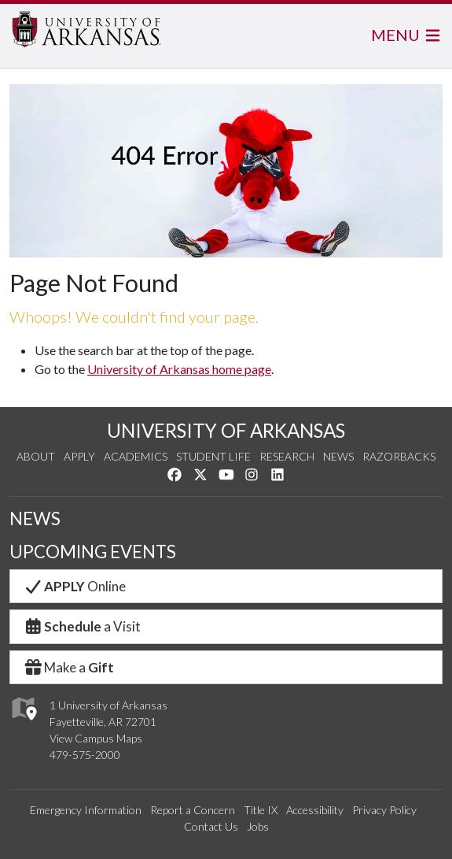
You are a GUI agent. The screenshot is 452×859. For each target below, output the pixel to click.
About (36, 456)
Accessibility (315, 809)
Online (74, 586)
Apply (79, 456)
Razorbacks (398, 456)
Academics (135, 456)
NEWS (35, 518)
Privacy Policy (384, 809)
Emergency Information (85, 809)
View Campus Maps (96, 738)
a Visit (82, 626)
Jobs (258, 826)
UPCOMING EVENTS (92, 551)
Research (286, 456)
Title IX (260, 809)
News (338, 456)
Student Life (213, 456)
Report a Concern (192, 809)
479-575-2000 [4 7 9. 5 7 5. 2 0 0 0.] (85, 754)
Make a (68, 667)
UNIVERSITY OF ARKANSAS (226, 430)
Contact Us (211, 826)
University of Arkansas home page (179, 368)
